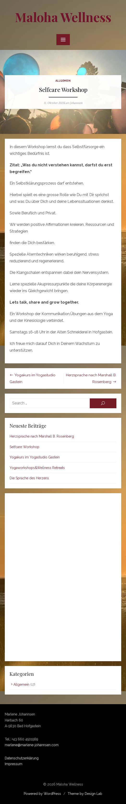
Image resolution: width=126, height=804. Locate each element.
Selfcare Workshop (24, 447)
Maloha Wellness (63, 17)
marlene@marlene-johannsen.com (32, 745)
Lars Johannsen (73, 103)
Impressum (13, 764)
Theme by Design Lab (85, 794)
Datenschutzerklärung (22, 758)
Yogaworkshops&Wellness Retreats (37, 468)
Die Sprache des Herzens (29, 478)
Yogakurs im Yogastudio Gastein (35, 457)
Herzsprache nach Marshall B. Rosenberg (42, 436)
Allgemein (63, 80)
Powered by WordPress (42, 794)
